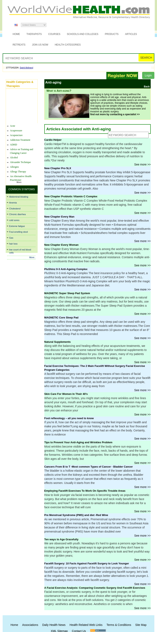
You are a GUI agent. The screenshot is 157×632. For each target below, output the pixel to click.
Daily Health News (53, 624)
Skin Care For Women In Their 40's (66, 393)
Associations (30, 624)
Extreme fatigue (17, 226)
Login (148, 75)
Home (16, 34)
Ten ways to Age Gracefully (61, 539)
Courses (54, 34)
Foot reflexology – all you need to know (69, 418)
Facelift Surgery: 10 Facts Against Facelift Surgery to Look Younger (86, 563)
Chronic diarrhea (17, 214)
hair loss (13, 243)
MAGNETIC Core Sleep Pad (61, 317)
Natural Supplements (57, 341)
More (19, 182)
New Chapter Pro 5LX (57, 168)
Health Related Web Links (86, 624)
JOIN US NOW (40, 44)
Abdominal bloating (18, 196)
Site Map (140, 624)
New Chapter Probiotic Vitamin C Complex (70, 196)
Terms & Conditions (119, 624)
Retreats (19, 44)
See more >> (142, 164)
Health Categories (68, 44)
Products (111, 34)
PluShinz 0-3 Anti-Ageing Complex (66, 269)
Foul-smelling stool (18, 232)
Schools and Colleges (82, 34)
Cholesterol (15, 208)
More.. (32, 257)
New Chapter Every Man (59, 216)
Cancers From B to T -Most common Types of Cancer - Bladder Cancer (88, 466)
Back (147, 86)
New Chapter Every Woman (61, 244)
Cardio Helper (53, 139)
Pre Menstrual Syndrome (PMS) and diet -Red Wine (76, 515)
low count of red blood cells (20, 251)
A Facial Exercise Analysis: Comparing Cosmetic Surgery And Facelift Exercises (94, 587)
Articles (131, 34)
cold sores (14, 220)
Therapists (34, 34)
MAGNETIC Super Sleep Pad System (67, 293)
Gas (11, 238)
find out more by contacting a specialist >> (115, 114)
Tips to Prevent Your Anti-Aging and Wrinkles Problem (78, 442)
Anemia (13, 202)
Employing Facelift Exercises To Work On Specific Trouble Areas (84, 490)
